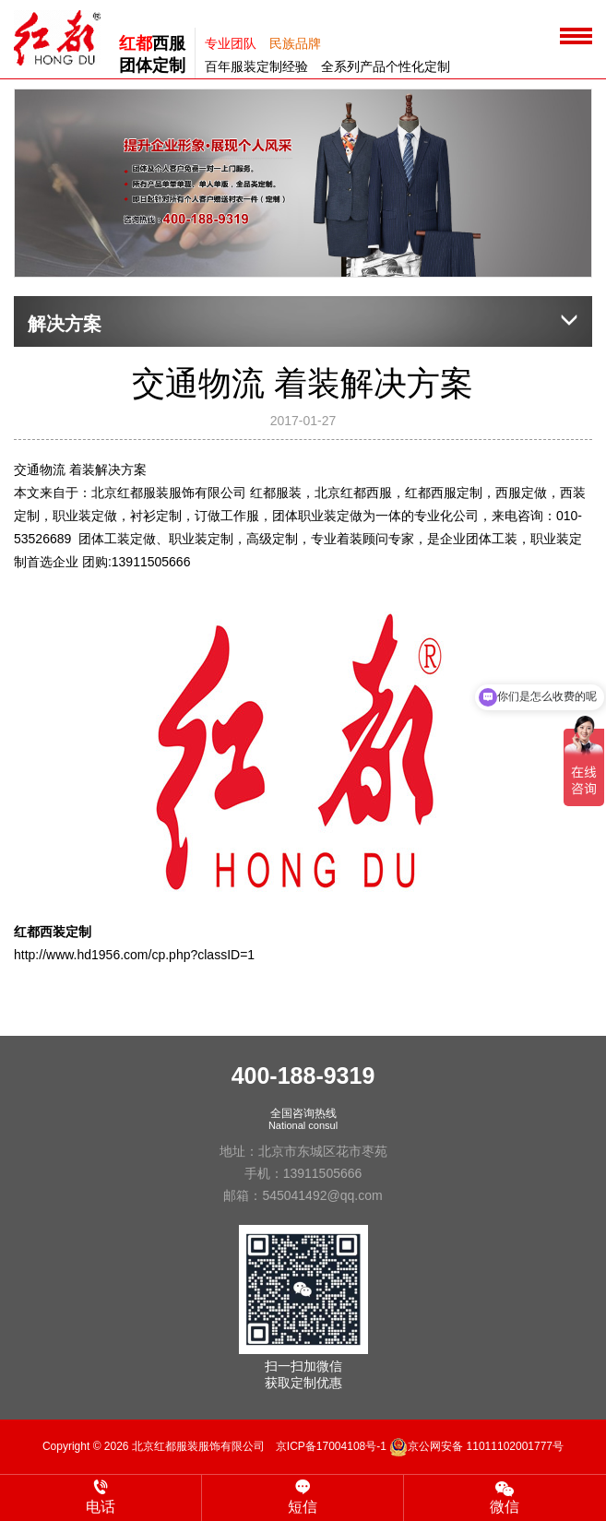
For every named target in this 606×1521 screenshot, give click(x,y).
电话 (100, 1497)
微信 (505, 1497)
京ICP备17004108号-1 (331, 1446)
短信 (302, 1497)
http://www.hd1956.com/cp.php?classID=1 (134, 954)
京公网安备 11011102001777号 (476, 1446)
